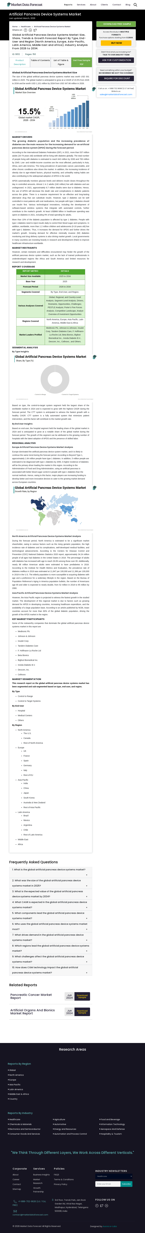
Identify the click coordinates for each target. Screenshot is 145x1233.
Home (15, 26)
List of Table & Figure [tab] (61, 62)
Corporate (20, 1168)
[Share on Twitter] (35, 30)
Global (12, 1070)
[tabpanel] (50, 458)
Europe (12, 1079)
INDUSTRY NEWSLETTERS (111, 1171)
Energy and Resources (64, 1129)
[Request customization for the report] (116, 60)
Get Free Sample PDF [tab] (81, 62)
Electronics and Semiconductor (24, 1129)
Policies (59, 1168)
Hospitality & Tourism (110, 1133)
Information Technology (112, 1124)
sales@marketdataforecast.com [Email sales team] (116, 94)
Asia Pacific (14, 1084)
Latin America (15, 1089)
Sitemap (17, 1189)
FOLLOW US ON (105, 1199)
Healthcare (26, 26)
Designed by (103, 1226)
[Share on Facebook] (26, 30)
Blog (128, 4)
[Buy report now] (116, 43)
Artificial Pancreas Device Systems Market (52, 26)
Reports (68, 4)
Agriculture (59, 1119)
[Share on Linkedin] (30, 30)
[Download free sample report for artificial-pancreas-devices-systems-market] (116, 24)
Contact (116, 4)
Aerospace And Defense (112, 1129)
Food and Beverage (109, 1119)
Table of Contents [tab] (40, 60)
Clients (104, 4)
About (93, 4)
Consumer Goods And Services (24, 1133)
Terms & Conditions (64, 1179)
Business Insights (41, 1174)
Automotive (59, 1124)
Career (16, 1179)
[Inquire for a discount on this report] (116, 78)
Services (81, 4)
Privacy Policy (60, 1184)
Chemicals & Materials (20, 1124)
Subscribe (126, 1184)
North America (16, 1075)
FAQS (56, 1174)
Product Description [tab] (20, 62)
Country (12, 1098)
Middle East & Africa (18, 1094)
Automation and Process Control (70, 1133)
